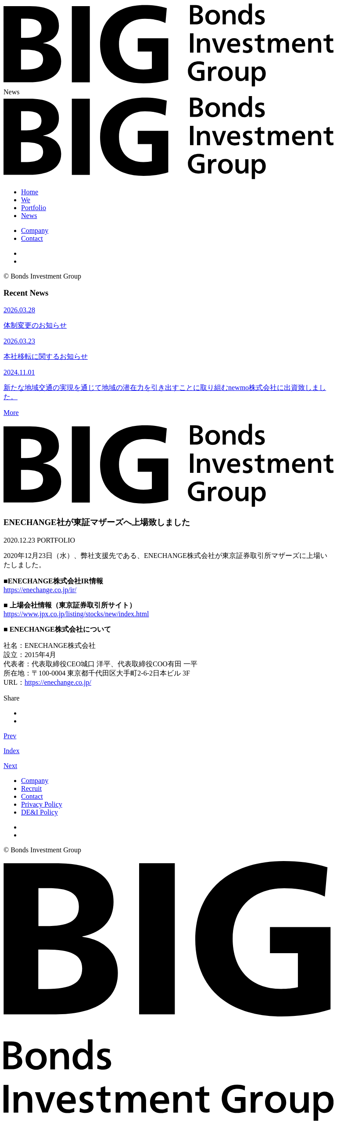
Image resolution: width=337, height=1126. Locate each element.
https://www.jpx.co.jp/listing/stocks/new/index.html (76, 614)
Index (11, 750)
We (25, 200)
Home (29, 192)
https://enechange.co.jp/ (58, 682)
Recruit (31, 788)
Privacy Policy (41, 804)
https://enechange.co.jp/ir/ (40, 589)
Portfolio (33, 207)
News (29, 215)
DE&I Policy (39, 812)
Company (34, 230)
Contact (32, 238)
